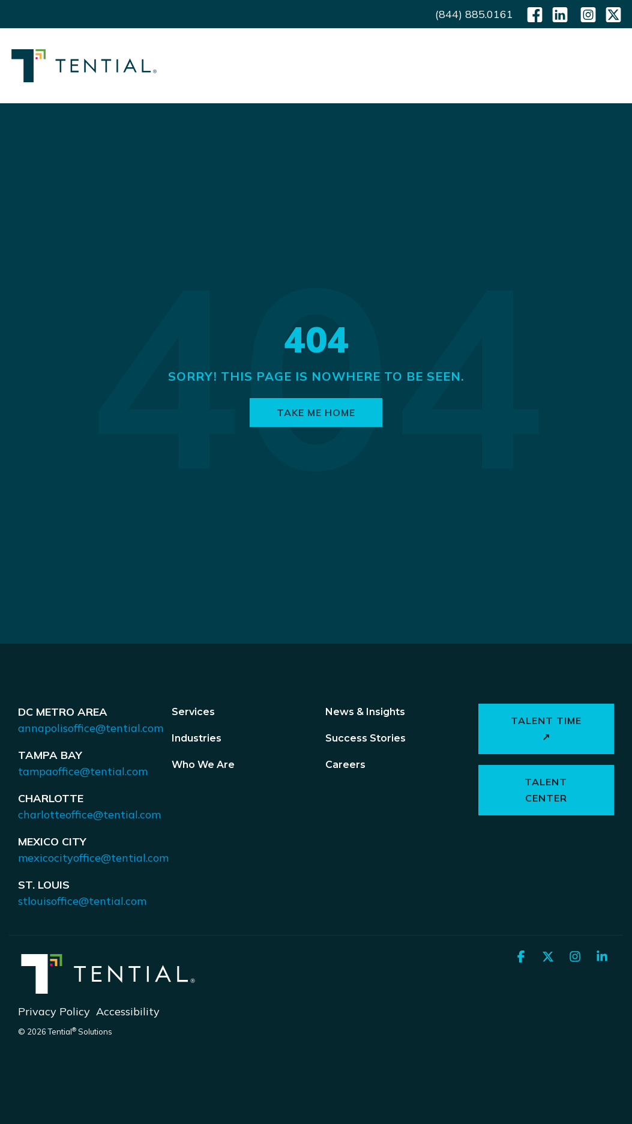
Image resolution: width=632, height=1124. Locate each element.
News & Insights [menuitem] (365, 712)
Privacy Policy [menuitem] (54, 1011)
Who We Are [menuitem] (203, 764)
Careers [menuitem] (345, 764)
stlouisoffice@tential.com (82, 901)
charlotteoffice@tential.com (89, 814)
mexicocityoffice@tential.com (93, 858)
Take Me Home (316, 412)
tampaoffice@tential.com (83, 771)
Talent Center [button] (546, 790)
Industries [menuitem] (196, 738)
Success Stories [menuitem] (365, 738)
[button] (614, 64)
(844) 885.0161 (474, 14)
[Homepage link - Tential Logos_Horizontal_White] (108, 990)
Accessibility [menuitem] (128, 1011)
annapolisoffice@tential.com (90, 728)
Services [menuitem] (193, 712)
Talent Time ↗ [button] (546, 729)
